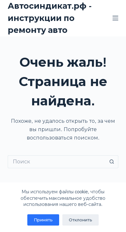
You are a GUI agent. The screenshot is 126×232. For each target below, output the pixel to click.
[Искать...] (57, 161)
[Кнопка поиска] (111, 161)
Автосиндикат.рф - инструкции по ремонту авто (50, 17)
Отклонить (80, 220)
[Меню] (115, 18)
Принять (43, 220)
